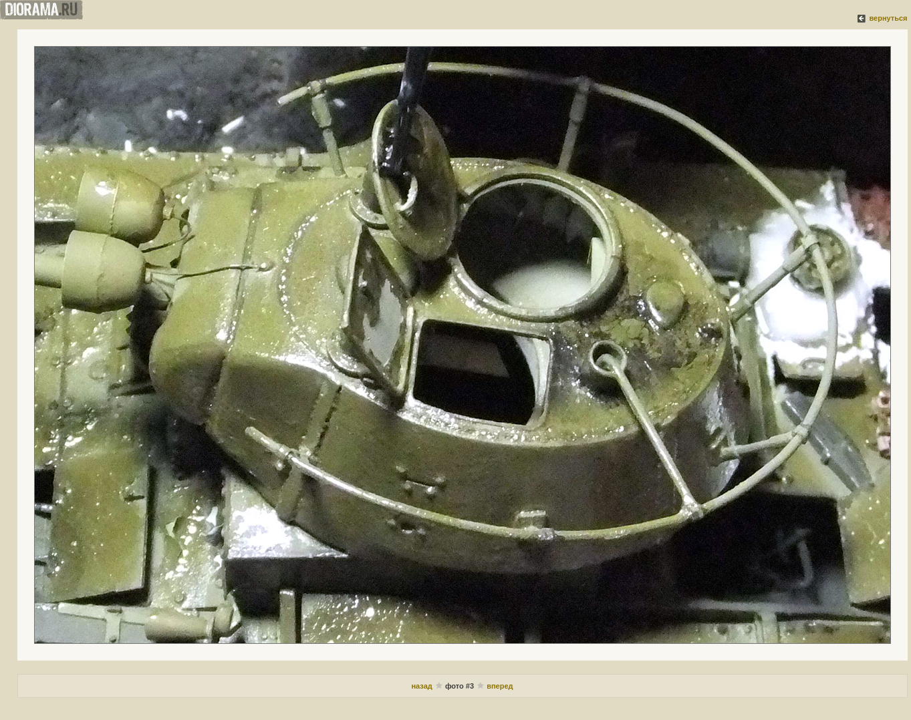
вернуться (888, 18)
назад (421, 686)
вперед (500, 686)
